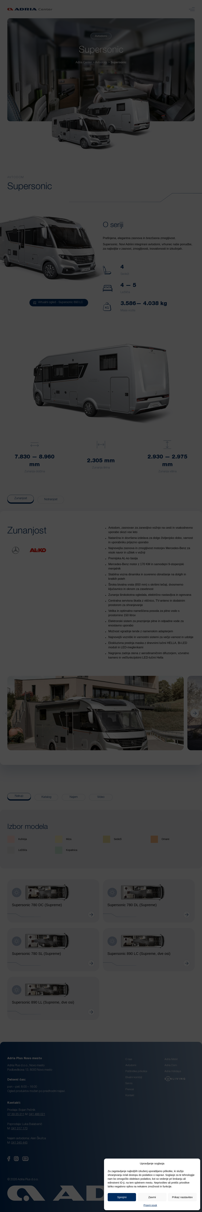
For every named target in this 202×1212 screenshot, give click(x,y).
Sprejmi (122, 1197)
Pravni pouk (150, 1205)
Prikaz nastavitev (182, 1197)
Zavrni (152, 1197)
